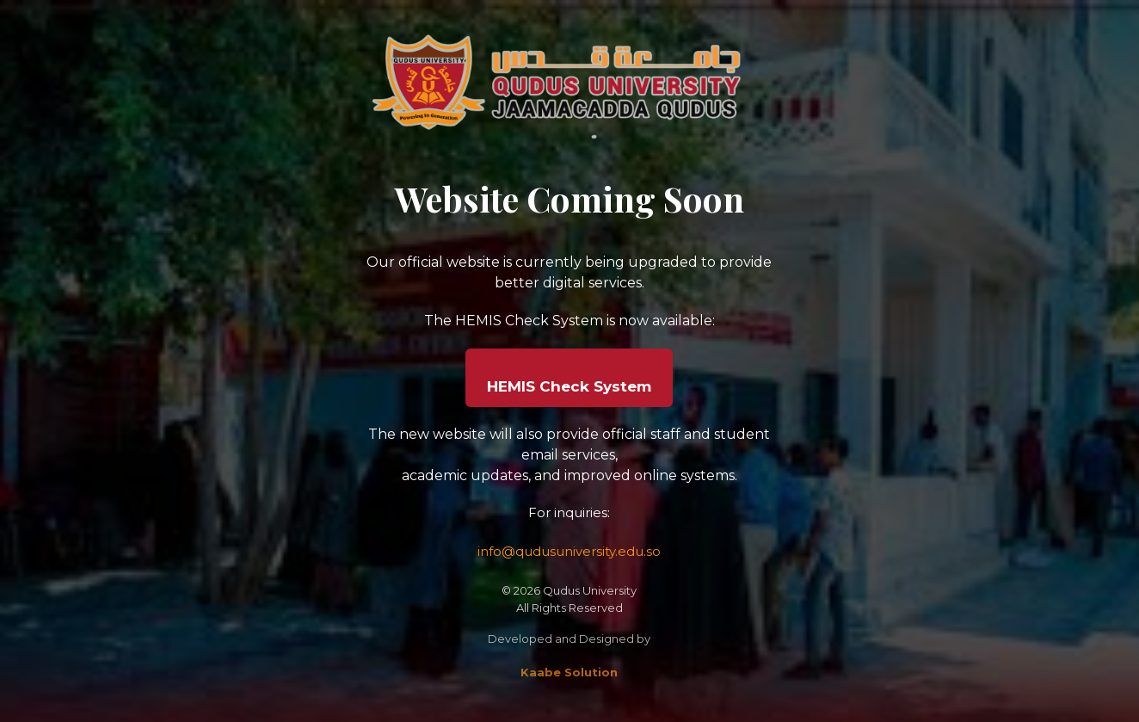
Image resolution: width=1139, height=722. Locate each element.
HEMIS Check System (569, 386)
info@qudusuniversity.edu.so (569, 551)
